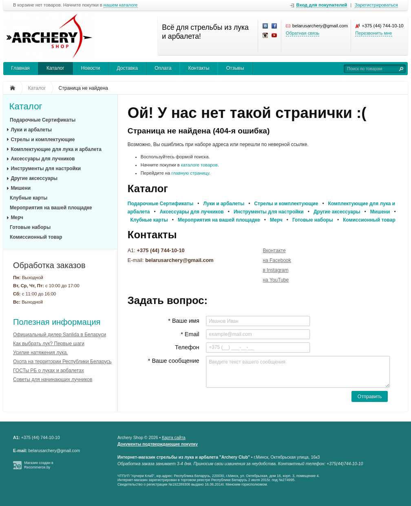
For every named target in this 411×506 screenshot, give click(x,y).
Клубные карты (28, 198)
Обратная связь (302, 33)
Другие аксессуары (34, 178)
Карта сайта (174, 437)
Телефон (187, 347)
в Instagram (275, 270)
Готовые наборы (30, 227)
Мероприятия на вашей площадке (51, 208)
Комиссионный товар (36, 237)
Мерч (17, 217)
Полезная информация (56, 321)
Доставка (127, 68)
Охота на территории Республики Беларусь (62, 361)
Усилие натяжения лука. (40, 352)
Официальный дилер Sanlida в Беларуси (59, 334)
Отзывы (235, 68)
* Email (190, 334)
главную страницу (190, 173)
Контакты (199, 68)
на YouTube (276, 280)
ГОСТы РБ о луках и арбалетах (48, 370)
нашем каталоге (121, 5)
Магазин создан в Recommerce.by (38, 465)
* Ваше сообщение (173, 360)
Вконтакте (274, 250)
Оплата (163, 68)
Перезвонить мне (373, 33)
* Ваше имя (183, 320)
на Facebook (277, 260)
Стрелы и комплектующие (43, 139)
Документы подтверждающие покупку (157, 444)
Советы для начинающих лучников (52, 379)
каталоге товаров (199, 164)
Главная (20, 68)
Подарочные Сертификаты (42, 120)
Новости (90, 68)
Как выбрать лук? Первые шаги (48, 343)
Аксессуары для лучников (43, 159)
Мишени (21, 188)
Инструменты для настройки (46, 168)
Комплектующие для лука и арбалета (56, 149)
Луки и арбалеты (31, 130)
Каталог (55, 68)
